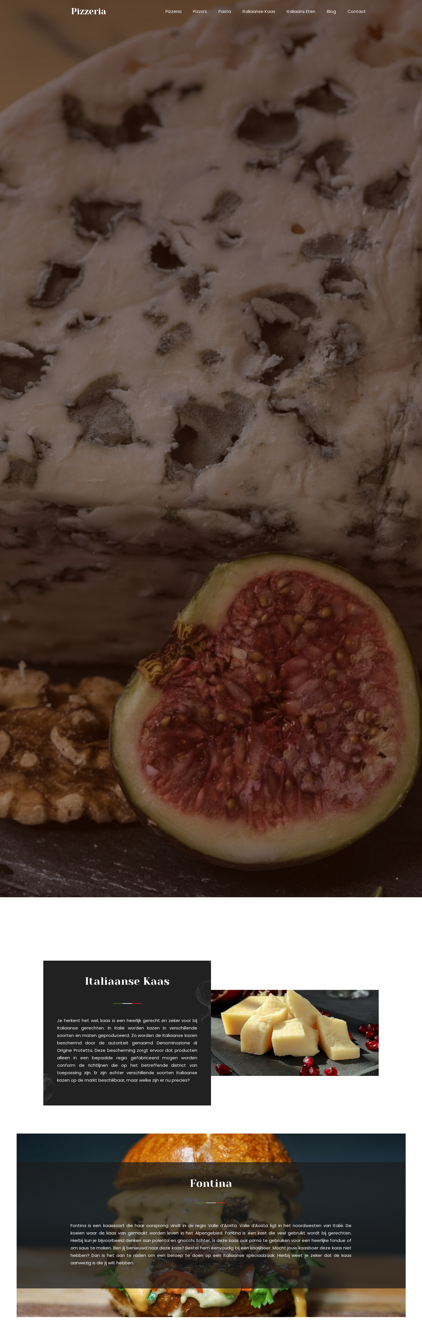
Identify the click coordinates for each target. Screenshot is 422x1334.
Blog (331, 11)
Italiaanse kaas (259, 11)
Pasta (224, 11)
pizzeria (88, 11)
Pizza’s (200, 11)
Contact (356, 11)
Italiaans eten (301, 11)
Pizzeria (173, 11)
